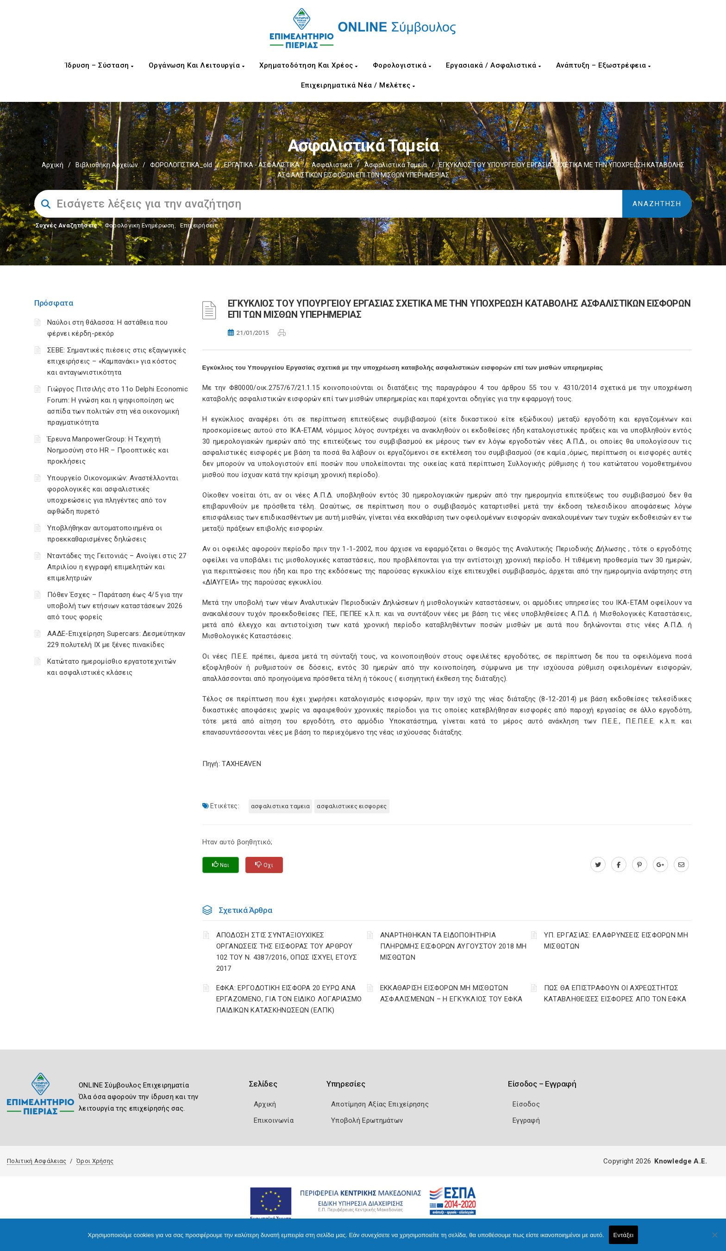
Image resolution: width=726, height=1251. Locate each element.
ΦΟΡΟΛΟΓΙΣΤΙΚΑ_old (181, 165)
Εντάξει (623, 1235)
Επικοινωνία (274, 1120)
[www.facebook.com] (618, 865)
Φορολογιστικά (402, 65)
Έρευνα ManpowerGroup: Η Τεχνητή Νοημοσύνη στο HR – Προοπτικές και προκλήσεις (108, 450)
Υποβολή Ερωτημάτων (367, 1120)
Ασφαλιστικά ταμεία (395, 165)
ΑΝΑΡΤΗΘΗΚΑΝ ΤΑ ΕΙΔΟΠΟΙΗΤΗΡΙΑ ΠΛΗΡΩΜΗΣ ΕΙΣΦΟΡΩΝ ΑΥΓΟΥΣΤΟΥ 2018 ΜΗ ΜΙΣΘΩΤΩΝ (453, 946)
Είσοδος (526, 1104)
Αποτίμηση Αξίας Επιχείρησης (380, 1104)
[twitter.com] (598, 865)
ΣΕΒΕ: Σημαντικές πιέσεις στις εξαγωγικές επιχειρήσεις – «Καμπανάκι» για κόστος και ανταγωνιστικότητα (116, 361)
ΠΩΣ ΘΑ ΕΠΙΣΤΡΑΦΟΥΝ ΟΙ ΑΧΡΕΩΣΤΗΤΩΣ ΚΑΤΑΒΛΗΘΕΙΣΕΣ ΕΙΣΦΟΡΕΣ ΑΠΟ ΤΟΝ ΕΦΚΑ (615, 993)
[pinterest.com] (639, 865)
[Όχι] (714, 1239)
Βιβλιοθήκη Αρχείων (106, 165)
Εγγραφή (526, 1120)
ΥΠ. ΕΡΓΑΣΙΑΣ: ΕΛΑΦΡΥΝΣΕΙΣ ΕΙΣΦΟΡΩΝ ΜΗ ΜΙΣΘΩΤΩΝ (616, 940)
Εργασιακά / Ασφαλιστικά (493, 65)
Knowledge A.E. (680, 1161)
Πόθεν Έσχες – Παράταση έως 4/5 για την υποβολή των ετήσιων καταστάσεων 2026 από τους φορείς (114, 606)
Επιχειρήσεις (199, 225)
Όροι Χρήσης (94, 1160)
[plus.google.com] (660, 865)
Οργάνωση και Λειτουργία (197, 65)
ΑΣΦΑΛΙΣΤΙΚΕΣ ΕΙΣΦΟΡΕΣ (352, 806)
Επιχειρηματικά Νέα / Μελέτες (358, 85)
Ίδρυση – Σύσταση (99, 65)
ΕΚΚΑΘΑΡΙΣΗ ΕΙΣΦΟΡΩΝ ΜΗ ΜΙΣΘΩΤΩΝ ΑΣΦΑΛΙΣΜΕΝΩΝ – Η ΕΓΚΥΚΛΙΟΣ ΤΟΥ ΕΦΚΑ (451, 993)
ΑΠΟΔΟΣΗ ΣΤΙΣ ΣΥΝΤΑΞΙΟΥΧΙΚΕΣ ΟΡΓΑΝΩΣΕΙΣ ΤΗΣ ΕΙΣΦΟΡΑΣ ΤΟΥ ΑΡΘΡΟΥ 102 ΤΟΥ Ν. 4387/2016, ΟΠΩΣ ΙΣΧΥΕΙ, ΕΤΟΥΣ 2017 (286, 952)
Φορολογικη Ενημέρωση (140, 225)
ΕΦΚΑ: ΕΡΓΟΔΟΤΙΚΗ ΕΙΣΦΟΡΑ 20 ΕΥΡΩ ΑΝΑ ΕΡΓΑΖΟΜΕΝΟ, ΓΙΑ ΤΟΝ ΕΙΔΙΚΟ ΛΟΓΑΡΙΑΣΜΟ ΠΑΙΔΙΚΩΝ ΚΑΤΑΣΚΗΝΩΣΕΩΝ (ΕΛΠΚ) (289, 999)
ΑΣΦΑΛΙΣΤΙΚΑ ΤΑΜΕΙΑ (280, 806)
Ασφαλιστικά (332, 165)
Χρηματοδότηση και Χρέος (308, 65)
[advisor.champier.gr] (681, 865)
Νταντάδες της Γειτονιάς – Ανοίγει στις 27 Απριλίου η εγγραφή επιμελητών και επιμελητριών (116, 567)
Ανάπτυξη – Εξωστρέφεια (603, 65)
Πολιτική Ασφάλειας (36, 1160)
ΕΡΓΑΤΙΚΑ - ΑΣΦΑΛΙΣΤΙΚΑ (262, 165)
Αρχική (52, 165)
